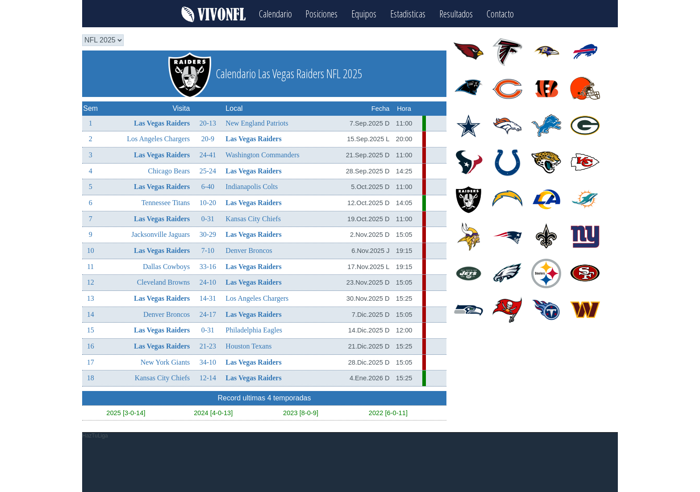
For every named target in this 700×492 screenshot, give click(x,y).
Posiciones (321, 13)
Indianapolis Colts (251, 186)
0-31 (207, 218)
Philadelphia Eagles (253, 330)
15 (90, 330)
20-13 (208, 122)
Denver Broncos (248, 250)
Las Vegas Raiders (162, 122)
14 (90, 314)
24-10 (208, 282)
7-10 (207, 250)
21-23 (208, 346)
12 (90, 282)
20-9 (207, 139)
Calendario (275, 13)
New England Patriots (256, 122)
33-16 (208, 266)
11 (90, 266)
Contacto (500, 13)
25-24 (208, 170)
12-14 (208, 378)
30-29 (208, 234)
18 (90, 378)
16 (90, 346)
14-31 (208, 298)
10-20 (208, 202)
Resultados (456, 13)
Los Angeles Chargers (158, 139)
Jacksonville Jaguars (160, 234)
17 (90, 362)
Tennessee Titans (166, 202)
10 (90, 250)
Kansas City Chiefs (253, 218)
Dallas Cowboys (166, 266)
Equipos (364, 13)
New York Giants (165, 362)
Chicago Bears (169, 170)
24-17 (208, 314)
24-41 (208, 155)
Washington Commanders (262, 155)
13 (90, 298)
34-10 (208, 362)
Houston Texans (248, 346)
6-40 (207, 186)
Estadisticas (408, 13)
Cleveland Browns (163, 282)
